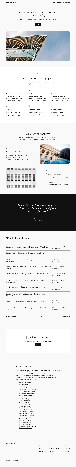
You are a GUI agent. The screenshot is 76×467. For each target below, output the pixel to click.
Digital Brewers (23, 386)
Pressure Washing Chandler (27, 408)
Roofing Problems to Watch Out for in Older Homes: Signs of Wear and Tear (26, 295)
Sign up (38, 344)
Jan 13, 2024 (55, 273)
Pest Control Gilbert (24, 400)
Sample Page (66, 2)
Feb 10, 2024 (55, 246)
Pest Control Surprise (25, 404)
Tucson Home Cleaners (25, 428)
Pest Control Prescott (25, 402)
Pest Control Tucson (24, 406)
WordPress (15, 460)
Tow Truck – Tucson (24, 424)
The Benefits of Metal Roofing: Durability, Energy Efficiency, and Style (28, 274)
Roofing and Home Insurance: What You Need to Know (25, 302)
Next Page (66, 316)
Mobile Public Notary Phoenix (27, 391)
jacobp (63, 246)
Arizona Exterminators (25, 382)
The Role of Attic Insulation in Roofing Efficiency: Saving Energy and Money (28, 260)
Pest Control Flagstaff (25, 399)
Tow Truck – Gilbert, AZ (25, 419)
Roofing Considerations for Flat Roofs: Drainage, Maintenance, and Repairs (28, 267)
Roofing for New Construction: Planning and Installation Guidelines (25, 254)
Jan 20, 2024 (55, 266)
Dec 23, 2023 (55, 293)
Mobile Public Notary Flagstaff (27, 389)
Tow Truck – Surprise (25, 422)
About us (38, 24)
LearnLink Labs (23, 388)
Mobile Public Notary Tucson (27, 395)
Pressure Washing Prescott (26, 411)
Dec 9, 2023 (55, 307)
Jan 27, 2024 (55, 259)
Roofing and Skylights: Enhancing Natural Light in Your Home (27, 247)
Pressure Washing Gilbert (26, 409)
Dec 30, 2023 (55, 287)
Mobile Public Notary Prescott (27, 393)
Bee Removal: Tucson (25, 384)
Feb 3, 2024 (55, 252)
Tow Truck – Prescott (25, 420)
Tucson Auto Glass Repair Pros (27, 426)
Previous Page (11, 316)
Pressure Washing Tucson (26, 415)
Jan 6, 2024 (55, 280)
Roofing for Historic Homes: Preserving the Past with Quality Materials (26, 308)
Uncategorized (56, 248)
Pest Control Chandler (25, 397)
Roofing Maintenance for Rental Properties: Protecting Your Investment (26, 288)
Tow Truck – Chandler (25, 417)
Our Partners (57, 2)
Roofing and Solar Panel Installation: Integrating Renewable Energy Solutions (26, 281)
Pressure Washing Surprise (26, 413)
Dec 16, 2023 (55, 300)
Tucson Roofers (11, 2)
